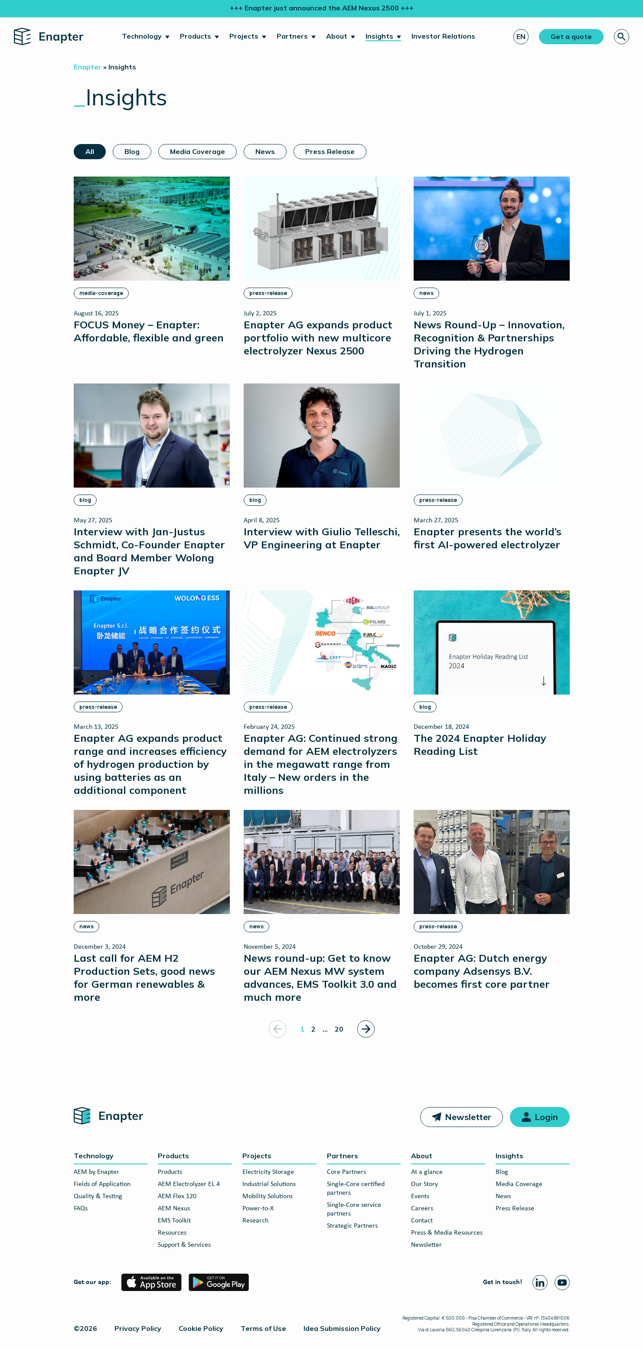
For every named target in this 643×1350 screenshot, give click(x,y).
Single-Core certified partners (356, 1188)
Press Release (330, 151)
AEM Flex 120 (177, 1196)
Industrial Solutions (269, 1184)
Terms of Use (263, 1328)
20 (339, 1029)
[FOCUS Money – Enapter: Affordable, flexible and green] (152, 260)
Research (255, 1220)
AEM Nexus (174, 1208)
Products (195, 36)
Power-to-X (258, 1208)
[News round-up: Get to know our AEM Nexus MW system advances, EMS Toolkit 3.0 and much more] (322, 906)
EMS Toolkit (174, 1220)
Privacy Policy (137, 1328)
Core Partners (346, 1172)
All (89, 151)
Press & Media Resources (447, 1232)
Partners (292, 36)
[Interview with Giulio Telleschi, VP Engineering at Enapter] (322, 466)
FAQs (81, 1208)
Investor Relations (443, 36)
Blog (132, 151)
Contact (422, 1220)
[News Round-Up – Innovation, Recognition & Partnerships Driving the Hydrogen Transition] (492, 273)
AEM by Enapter (96, 1172)
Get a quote (571, 36)
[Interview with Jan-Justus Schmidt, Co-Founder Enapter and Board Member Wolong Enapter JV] (152, 480)
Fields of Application (102, 1184)
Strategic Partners (352, 1225)
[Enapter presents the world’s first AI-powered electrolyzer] (492, 466)
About (336, 36)
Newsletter (468, 1116)
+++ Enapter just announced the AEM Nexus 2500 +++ (322, 7)
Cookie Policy (201, 1328)
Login (546, 1116)
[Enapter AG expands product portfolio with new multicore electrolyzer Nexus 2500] (322, 267)
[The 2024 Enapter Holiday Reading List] (492, 673)
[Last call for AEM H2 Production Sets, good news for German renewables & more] (152, 906)
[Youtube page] (562, 1282)
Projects (243, 36)
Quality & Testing (98, 1196)
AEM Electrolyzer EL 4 (189, 1184)
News (265, 151)
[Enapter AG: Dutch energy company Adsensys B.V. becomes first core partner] (492, 900)
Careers (422, 1208)
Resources (172, 1232)
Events (420, 1196)
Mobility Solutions (267, 1196)
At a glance (427, 1172)
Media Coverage (197, 151)
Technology (142, 36)
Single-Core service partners (354, 1209)
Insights (379, 36)
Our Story (424, 1184)
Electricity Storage (268, 1172)
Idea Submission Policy (342, 1328)
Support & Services (184, 1245)
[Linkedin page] (540, 1282)
